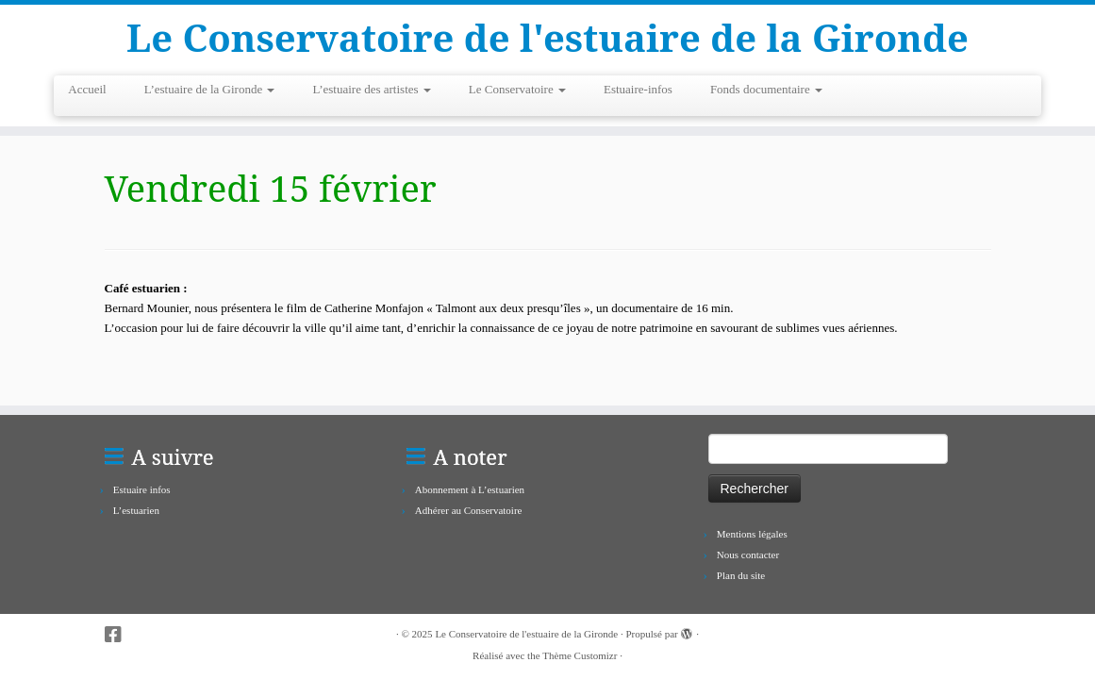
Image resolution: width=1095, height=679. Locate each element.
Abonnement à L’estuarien (469, 489)
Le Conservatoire (517, 89)
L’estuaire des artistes (371, 89)
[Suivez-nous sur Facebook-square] (119, 635)
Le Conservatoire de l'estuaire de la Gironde (547, 37)
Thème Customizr (579, 655)
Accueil (87, 89)
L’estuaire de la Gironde (209, 89)
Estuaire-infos (638, 89)
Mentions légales (752, 533)
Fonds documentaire (766, 89)
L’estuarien (136, 510)
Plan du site (741, 575)
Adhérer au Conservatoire (469, 510)
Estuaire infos (142, 489)
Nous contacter (748, 554)
